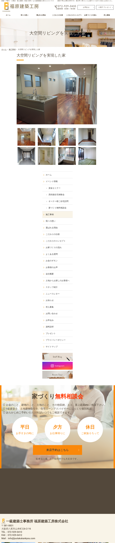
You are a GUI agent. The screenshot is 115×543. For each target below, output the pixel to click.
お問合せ (86, 7)
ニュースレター (96, 177)
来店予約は (57, 331)
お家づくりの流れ (97, 128)
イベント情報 (95, 62)
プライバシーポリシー (99, 223)
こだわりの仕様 (96, 115)
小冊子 (104, 7)
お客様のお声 (95, 148)
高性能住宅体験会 (100, 76)
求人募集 (93, 190)
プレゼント (94, 217)
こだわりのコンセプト (99, 122)
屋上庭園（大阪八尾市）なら (67, 535)
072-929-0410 (67, 6)
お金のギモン (95, 142)
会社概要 (93, 155)
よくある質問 (95, 135)
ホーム (92, 56)
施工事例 (93, 95)
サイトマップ (95, 230)
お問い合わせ (95, 197)
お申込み (93, 204)
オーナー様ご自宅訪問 (102, 82)
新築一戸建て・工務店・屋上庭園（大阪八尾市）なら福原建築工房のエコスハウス (27, 1)
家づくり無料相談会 (101, 89)
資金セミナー (98, 69)
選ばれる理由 (95, 109)
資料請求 (93, 210)
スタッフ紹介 (95, 171)
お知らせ (93, 184)
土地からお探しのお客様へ (100, 162)
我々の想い (94, 102)
